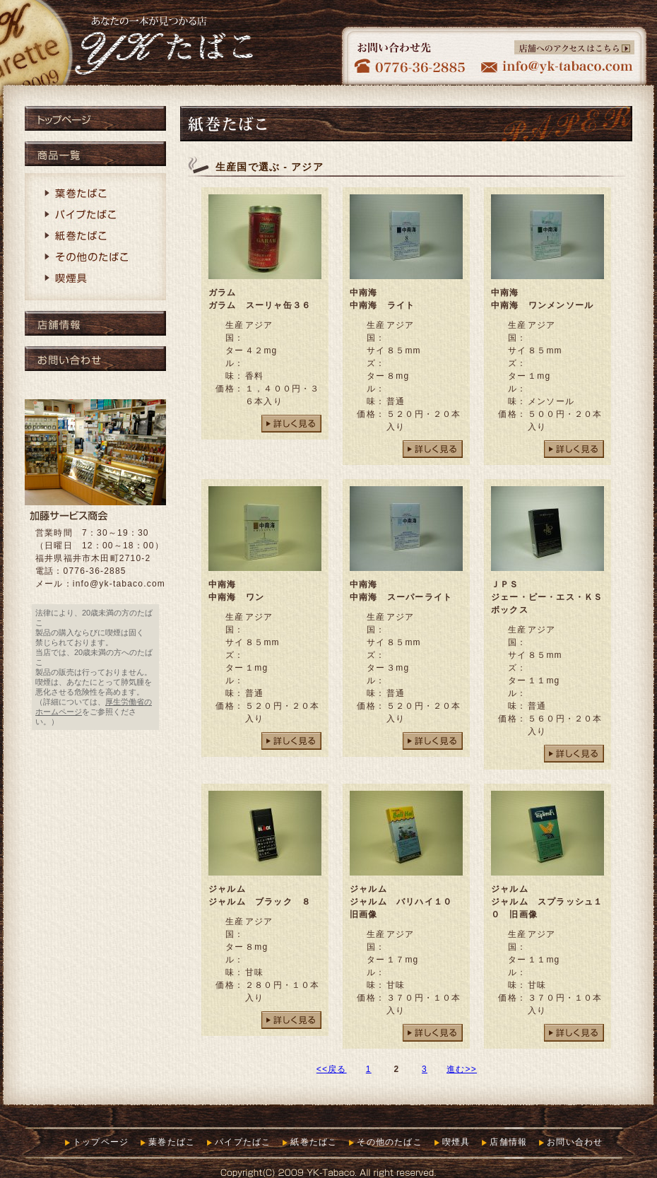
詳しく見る (291, 423)
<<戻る (331, 1069)
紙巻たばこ (95, 236)
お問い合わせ (95, 358)
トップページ (95, 118)
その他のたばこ (95, 258)
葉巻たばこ (95, 194)
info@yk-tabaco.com (119, 584)
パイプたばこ (95, 215)
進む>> (461, 1069)
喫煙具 (95, 279)
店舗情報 (95, 323)
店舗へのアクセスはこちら (574, 47)
